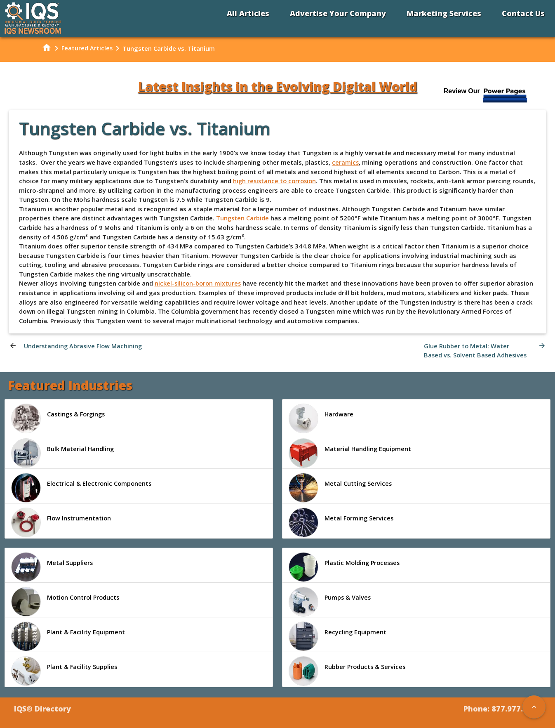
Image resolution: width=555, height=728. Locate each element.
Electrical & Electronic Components (82, 488)
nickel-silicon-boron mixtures (199, 283)
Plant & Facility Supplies (64, 671)
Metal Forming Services (342, 522)
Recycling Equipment (338, 637)
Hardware (321, 418)
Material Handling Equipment (350, 453)
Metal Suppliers (52, 567)
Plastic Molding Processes (346, 567)
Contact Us (523, 13)
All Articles (248, 13)
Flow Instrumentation (62, 522)
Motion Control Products (66, 602)
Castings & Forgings (59, 418)
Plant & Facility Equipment (68, 637)
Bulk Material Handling (63, 453)
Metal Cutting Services (341, 488)
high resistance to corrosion (276, 181)
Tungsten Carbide (243, 218)
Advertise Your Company (338, 13)
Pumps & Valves (330, 602)
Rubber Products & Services (348, 671)
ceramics (345, 162)
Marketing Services (444, 13)
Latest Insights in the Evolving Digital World (277, 86)
